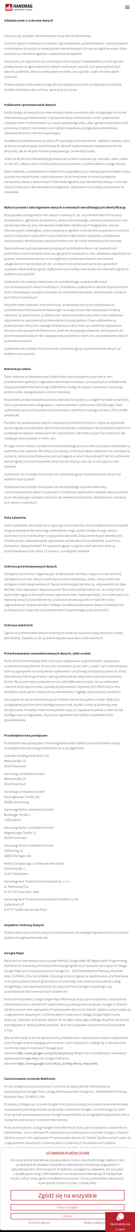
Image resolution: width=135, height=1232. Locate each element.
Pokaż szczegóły (67, 1207)
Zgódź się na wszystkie (67, 1195)
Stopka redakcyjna (96, 1223)
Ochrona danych (39, 1223)
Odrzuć (67, 1216)
